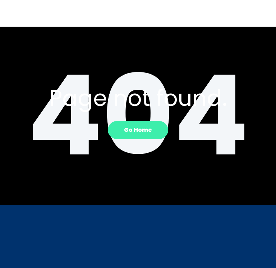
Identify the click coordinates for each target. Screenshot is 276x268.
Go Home (138, 130)
